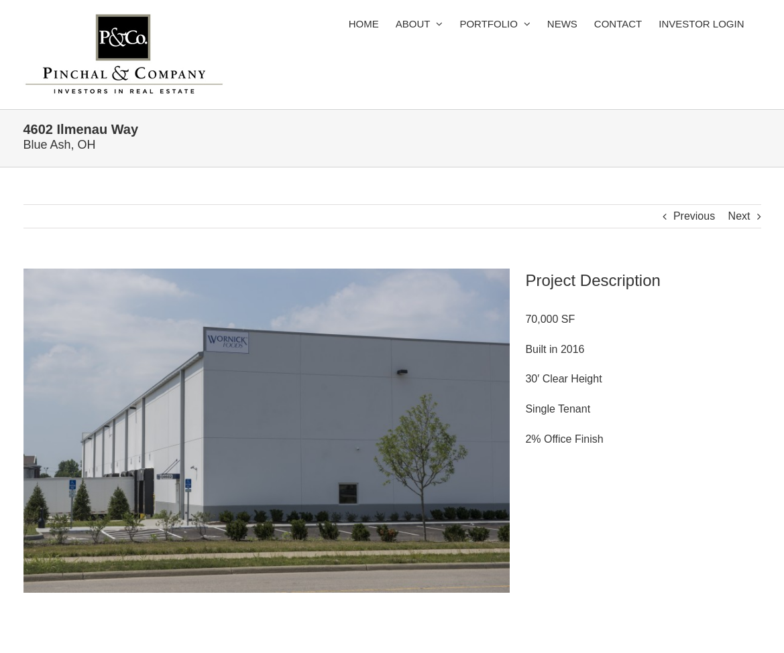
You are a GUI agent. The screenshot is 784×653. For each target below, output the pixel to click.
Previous (694, 216)
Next (739, 216)
